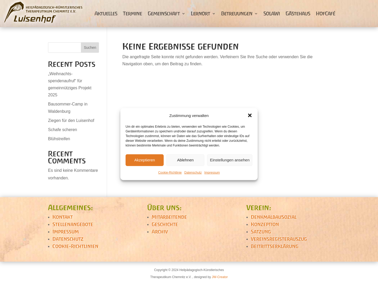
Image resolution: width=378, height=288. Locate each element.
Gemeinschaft (164, 13)
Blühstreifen (59, 139)
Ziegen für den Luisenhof (71, 120)
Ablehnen (185, 160)
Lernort (200, 13)
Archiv (160, 231)
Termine (132, 13)
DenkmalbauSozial (274, 217)
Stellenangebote (72, 224)
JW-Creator (220, 277)
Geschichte (165, 224)
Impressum (212, 172)
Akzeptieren (144, 160)
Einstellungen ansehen (230, 160)
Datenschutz (193, 172)
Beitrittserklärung (274, 246)
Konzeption (265, 224)
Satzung (261, 231)
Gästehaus (298, 13)
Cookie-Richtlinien (75, 246)
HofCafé (325, 13)
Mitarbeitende (169, 217)
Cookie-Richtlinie (170, 172)
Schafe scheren (62, 129)
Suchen (90, 47)
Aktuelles (106, 13)
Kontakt (62, 217)
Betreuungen (236, 13)
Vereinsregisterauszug (279, 239)
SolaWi (271, 13)
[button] (249, 115)
